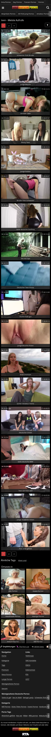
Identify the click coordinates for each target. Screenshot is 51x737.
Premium (5, 670)
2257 (27, 679)
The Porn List (23, 647)
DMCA (28, 665)
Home (4, 656)
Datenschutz (30, 670)
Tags (3, 665)
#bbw (25, 715)
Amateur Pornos (43, 14)
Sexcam (5, 688)
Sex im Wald (17, 697)
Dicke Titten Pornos (18, 706)
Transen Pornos (30, 2)
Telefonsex (30, 656)
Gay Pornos (17, 2)
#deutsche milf (44, 715)
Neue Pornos (7, 674)
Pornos (41, 2)
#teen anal (22, 560)
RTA (27, 674)
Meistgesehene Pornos (10, 684)
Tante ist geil (6, 697)
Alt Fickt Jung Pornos (26, 14)
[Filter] (47, 25)
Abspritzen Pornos (8, 14)
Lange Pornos (7, 679)
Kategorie (5, 660)
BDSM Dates (38, 647)
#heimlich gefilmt (8, 715)
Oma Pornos (6, 2)
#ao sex (19, 715)
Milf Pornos (6, 706)
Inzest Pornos (33, 706)
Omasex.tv (7, 566)
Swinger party (28, 697)
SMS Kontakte (31, 660)
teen (3, 20)
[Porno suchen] (3, 8)
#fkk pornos (33, 715)
